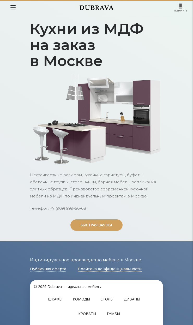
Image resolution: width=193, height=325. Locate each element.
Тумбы (113, 313)
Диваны (132, 299)
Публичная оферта (48, 269)
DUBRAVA (96, 8)
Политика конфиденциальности (110, 269)
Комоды (81, 299)
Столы (106, 299)
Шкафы (55, 299)
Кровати (87, 313)
